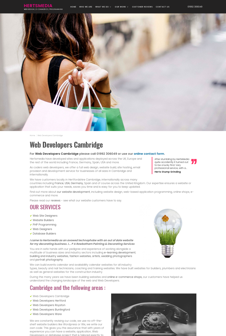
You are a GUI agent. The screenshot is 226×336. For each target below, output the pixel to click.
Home (73, 7)
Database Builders (44, 233)
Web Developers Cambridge (50, 135)
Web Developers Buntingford (51, 309)
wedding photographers (116, 256)
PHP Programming (44, 224)
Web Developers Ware (47, 314)
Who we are (85, 7)
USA (67, 183)
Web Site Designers (45, 215)
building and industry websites (49, 256)
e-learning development (120, 252)
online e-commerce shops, (124, 277)
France (59, 183)
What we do (104, 6)
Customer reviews (142, 7)
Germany (77, 183)
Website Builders (43, 220)
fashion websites (80, 256)
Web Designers (42, 229)
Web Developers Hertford (49, 300)
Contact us (162, 7)
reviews (55, 200)
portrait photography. (49, 259)
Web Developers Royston (49, 305)
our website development (73, 192)
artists (96, 256)
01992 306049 (193, 6)
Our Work (122, 6)
